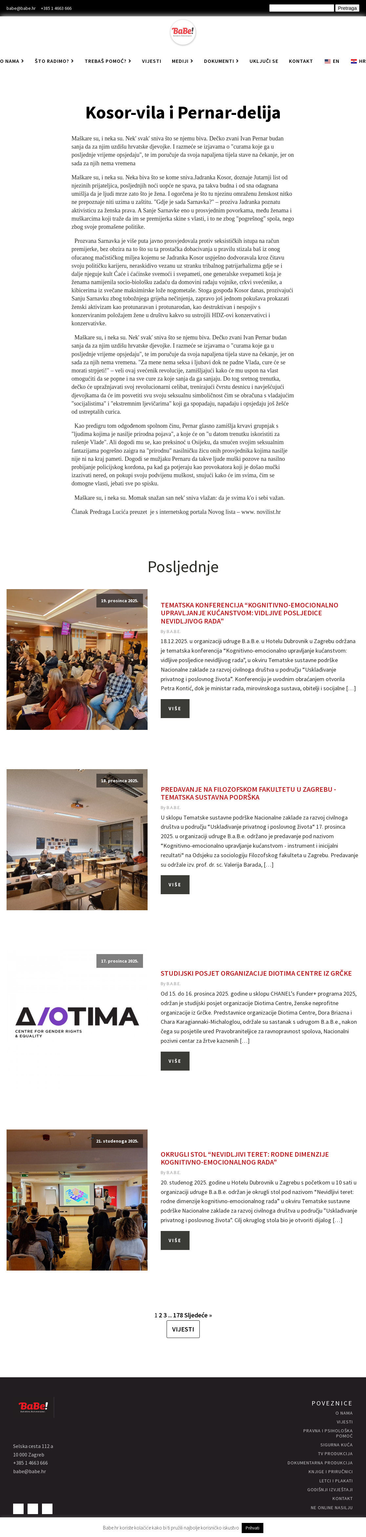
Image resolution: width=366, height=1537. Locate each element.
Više (175, 708)
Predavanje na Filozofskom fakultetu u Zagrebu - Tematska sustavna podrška (248, 793)
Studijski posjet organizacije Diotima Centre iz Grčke (256, 973)
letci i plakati (336, 1480)
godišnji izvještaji (330, 1489)
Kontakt (301, 61)
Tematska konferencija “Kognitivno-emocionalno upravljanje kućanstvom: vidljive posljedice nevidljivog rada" (249, 613)
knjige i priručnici (331, 1471)
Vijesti (151, 61)
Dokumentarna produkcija (320, 1462)
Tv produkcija (335, 1453)
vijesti (345, 1421)
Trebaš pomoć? (108, 61)
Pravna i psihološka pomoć (328, 1433)
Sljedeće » (198, 1315)
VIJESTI (183, 1329)
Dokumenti (221, 61)
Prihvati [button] (252, 1528)
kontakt (343, 1498)
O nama (344, 1413)
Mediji (182, 61)
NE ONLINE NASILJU (332, 1507)
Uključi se (264, 61)
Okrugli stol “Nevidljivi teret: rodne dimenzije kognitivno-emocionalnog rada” (245, 1158)
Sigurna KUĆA (336, 1444)
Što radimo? (54, 61)
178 (178, 1315)
